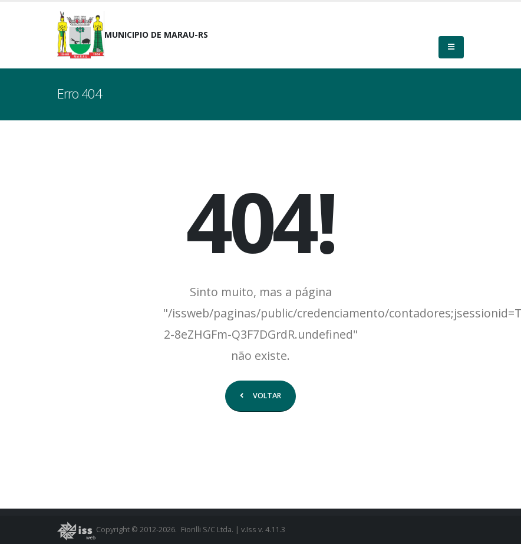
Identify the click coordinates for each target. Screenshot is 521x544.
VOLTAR (260, 396)
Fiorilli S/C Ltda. (207, 530)
